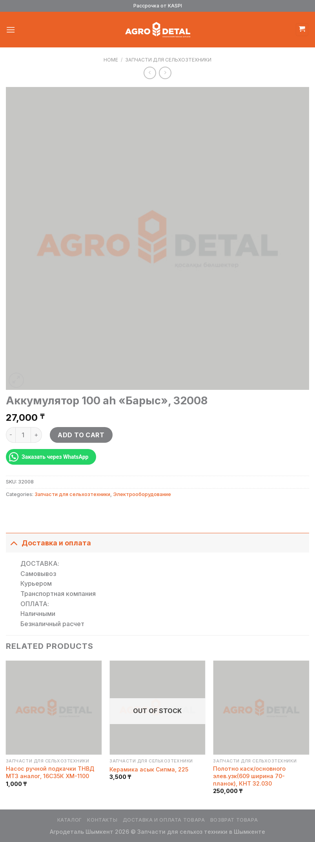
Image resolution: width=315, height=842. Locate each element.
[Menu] (10, 29)
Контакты (102, 820)
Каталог (69, 820)
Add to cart (81, 435)
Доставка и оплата (48, 542)
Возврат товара (234, 820)
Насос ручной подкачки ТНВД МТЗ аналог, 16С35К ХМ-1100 (50, 772)
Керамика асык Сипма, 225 (148, 769)
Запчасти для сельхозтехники (168, 60)
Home (111, 60)
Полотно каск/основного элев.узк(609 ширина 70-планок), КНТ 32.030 (249, 775)
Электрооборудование (142, 494)
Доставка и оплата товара (164, 820)
